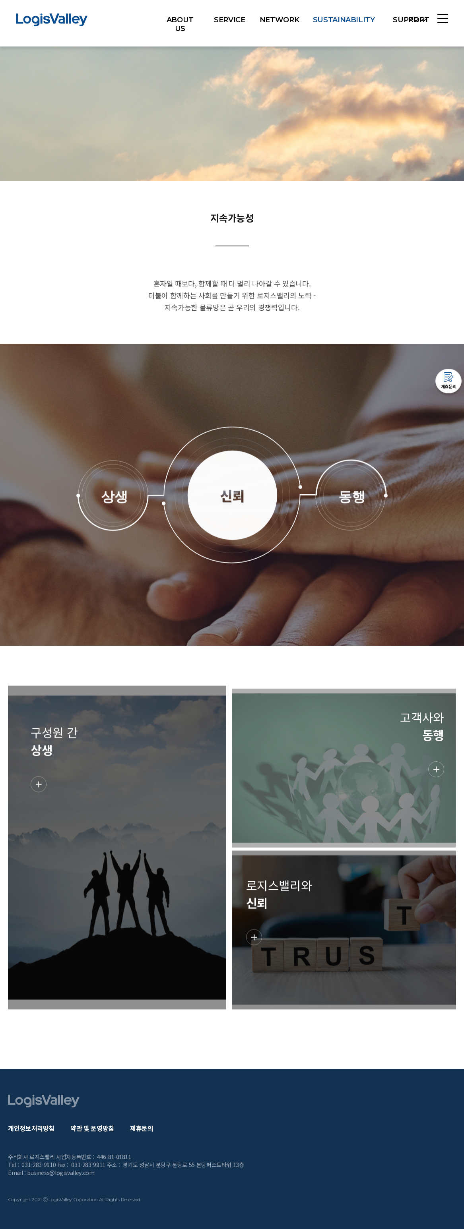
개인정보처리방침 (31, 1128)
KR (413, 20)
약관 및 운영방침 (92, 1128)
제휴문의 (141, 1128)
